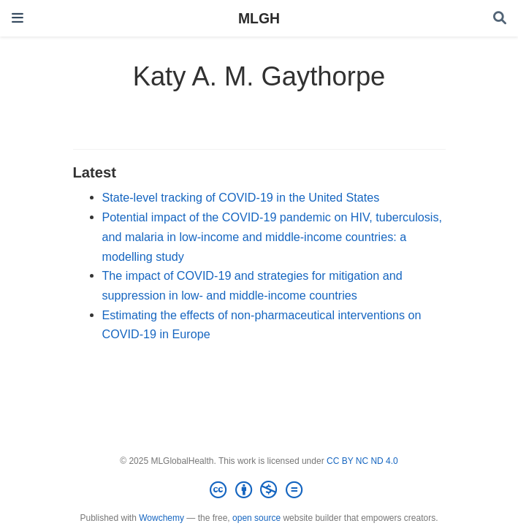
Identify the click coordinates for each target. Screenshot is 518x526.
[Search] (499, 18)
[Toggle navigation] (17, 18)
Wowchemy (161, 518)
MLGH (259, 18)
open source (256, 518)
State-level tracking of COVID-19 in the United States (241, 197)
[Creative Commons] (259, 490)
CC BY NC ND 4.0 (362, 461)
